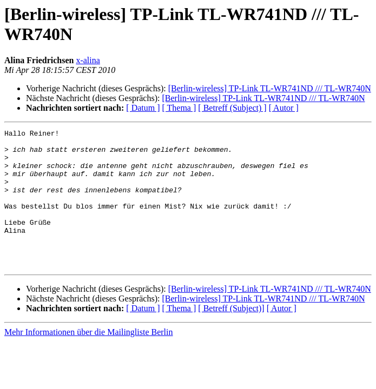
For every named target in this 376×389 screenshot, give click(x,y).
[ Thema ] (179, 107)
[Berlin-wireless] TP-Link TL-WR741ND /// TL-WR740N (269, 88)
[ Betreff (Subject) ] (232, 107)
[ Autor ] (284, 107)
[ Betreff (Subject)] (231, 335)
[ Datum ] (143, 107)
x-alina (88, 60)
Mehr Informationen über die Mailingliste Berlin (88, 359)
